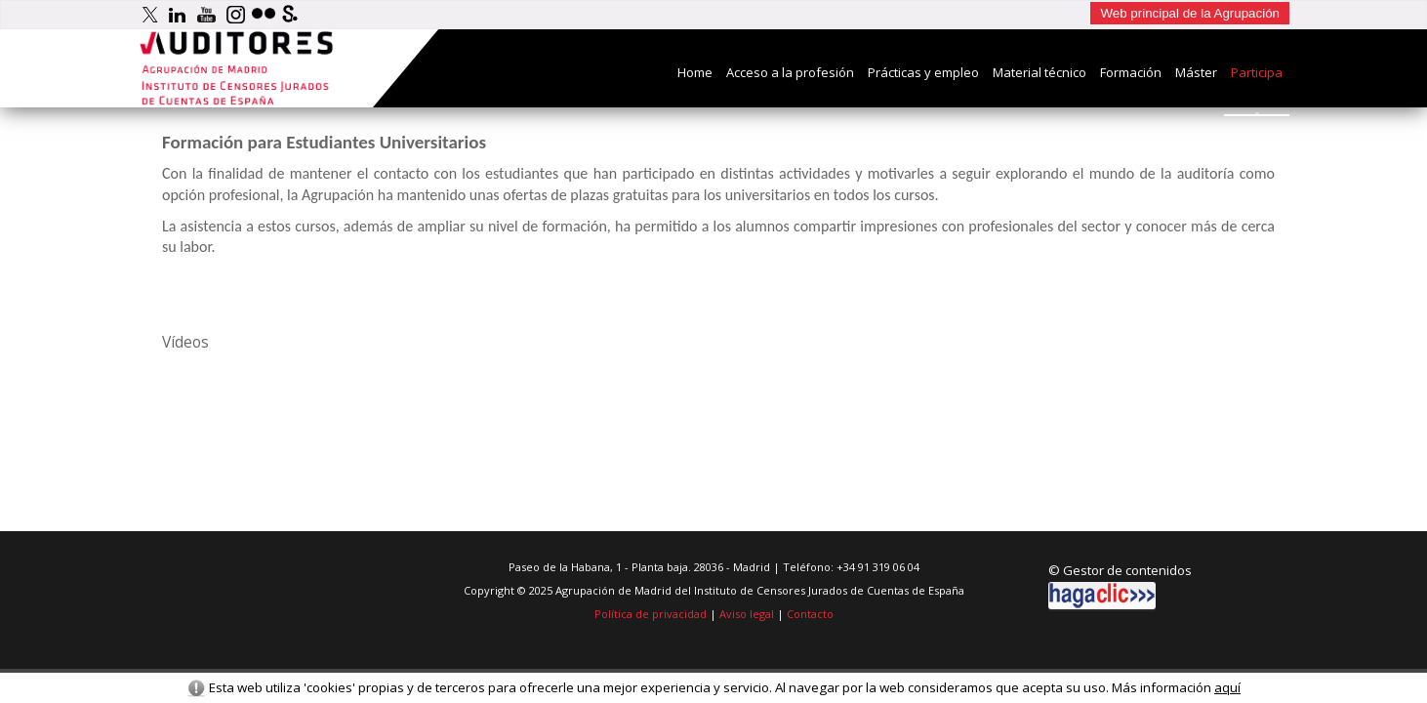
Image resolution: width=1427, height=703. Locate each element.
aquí (1227, 687)
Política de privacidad (650, 613)
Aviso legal (746, 613)
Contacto (810, 613)
